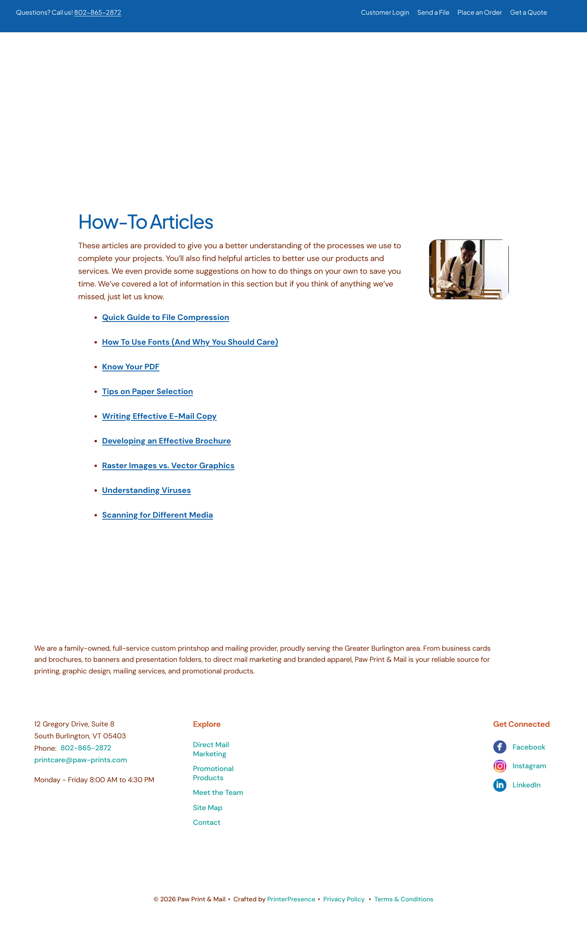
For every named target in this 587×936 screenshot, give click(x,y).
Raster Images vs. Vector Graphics (168, 471)
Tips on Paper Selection (147, 397)
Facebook (529, 752)
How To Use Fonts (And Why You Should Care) (190, 348)
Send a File (433, 12)
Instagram (529, 772)
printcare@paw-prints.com (80, 765)
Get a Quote (528, 12)
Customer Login (385, 12)
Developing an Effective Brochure (166, 447)
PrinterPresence (291, 905)
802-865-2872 (97, 12)
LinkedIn (527, 790)
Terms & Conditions (403, 905)
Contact (207, 828)
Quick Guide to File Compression (165, 323)
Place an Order (479, 12)
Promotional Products (213, 779)
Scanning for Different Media (157, 521)
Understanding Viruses (146, 496)
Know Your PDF (131, 372)
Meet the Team (218, 798)
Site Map (208, 813)
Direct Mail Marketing (211, 755)
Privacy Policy (344, 905)
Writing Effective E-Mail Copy (159, 422)
